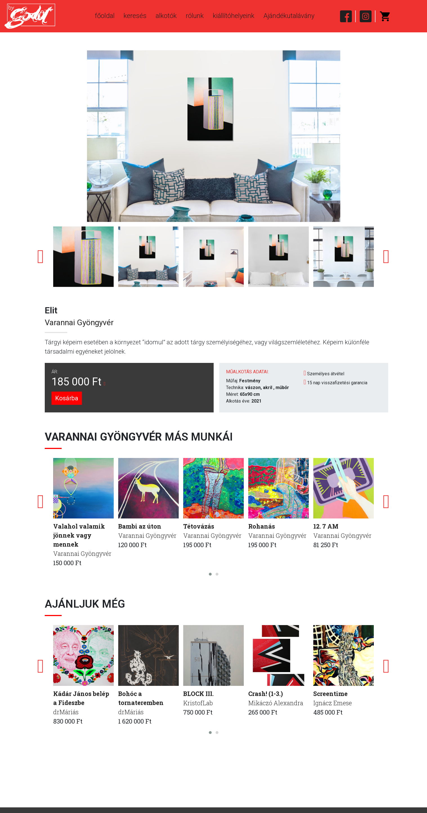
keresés (135, 16)
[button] (210, 575)
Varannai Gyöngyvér (79, 322)
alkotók (166, 16)
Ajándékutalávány (288, 16)
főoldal (105, 16)
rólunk (195, 16)
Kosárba (66, 398)
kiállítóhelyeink (233, 16)
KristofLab (198, 704)
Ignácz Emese (333, 704)
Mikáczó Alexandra (276, 704)
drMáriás (66, 713)
